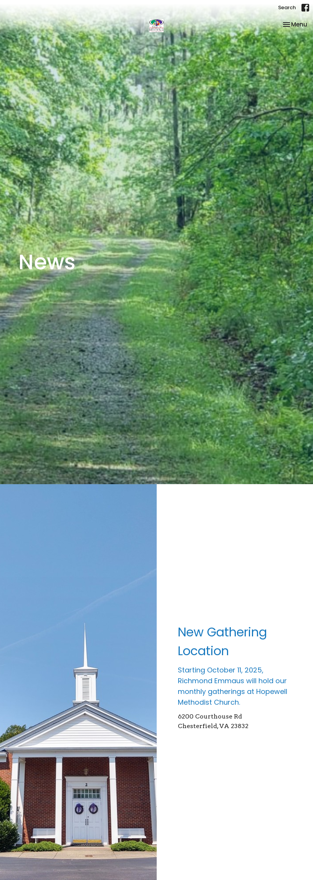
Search (287, 7)
